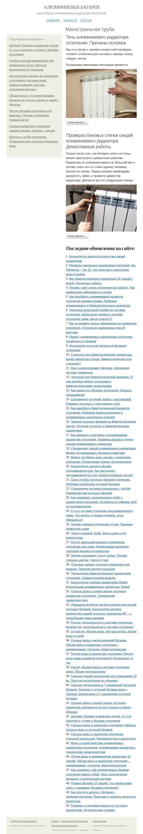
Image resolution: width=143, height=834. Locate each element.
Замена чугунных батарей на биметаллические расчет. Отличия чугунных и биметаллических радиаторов (101, 426)
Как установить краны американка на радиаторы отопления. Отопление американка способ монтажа (101, 328)
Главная (53, 20)
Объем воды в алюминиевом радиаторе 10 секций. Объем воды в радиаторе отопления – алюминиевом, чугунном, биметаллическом (98, 761)
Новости (70, 20)
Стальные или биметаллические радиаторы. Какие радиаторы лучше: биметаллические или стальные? (99, 359)
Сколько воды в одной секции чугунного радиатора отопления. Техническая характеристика (96, 596)
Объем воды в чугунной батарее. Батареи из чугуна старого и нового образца (33, 100)
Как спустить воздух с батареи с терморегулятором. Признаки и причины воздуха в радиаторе (101, 797)
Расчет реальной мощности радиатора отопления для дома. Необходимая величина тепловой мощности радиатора (97, 547)
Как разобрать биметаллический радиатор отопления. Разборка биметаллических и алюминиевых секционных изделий (98, 413)
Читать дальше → (77, 122)
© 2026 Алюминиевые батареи (23, 821)
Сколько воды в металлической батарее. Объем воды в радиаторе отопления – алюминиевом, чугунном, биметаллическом (96, 645)
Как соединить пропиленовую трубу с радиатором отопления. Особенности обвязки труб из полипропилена (101, 502)
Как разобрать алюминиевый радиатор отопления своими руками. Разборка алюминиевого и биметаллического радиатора (98, 301)
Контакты (55, 821)
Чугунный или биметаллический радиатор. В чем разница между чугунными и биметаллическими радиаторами (99, 381)
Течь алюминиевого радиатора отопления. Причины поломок (97, 40)
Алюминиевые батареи (71, 7)
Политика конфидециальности (64, 826)
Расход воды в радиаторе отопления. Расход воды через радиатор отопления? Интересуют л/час (99, 658)
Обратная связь (100, 821)
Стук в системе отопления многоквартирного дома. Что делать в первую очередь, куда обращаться (99, 515)
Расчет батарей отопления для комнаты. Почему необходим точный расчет (30, 115)
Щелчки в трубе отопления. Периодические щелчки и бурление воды (33, 141)
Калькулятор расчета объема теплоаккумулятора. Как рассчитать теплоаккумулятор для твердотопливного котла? (99, 471)
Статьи (85, 20)
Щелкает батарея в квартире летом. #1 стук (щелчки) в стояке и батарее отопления (34, 50)
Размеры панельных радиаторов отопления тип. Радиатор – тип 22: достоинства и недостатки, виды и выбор (101, 270)
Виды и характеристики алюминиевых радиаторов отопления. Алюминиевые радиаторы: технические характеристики (101, 748)
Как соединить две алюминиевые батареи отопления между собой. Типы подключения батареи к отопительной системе (97, 774)
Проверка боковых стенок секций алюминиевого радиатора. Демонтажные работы (99, 140)
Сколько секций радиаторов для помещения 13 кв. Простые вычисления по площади (31, 65)
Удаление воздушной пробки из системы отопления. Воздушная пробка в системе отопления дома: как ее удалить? (95, 314)
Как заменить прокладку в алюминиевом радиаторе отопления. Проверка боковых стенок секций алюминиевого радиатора (99, 439)
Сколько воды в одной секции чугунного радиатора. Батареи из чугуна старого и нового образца (98, 707)
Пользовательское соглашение (74, 821)
